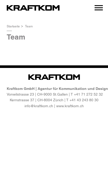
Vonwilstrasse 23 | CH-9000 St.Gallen (37, 94)
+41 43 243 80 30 (84, 100)
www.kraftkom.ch (70, 106)
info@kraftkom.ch (38, 106)
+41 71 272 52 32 (88, 94)
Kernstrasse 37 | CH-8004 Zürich (36, 100)
